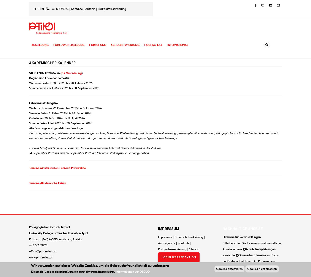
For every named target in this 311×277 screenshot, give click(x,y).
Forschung (101, 45)
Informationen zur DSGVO (133, 272)
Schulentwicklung (129, 45)
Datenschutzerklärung (189, 237)
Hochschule (158, 45)
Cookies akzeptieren (229, 269)
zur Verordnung (71, 73)
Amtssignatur (167, 243)
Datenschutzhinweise (252, 255)
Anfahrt (90, 9)
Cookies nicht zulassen (262, 269)
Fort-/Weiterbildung (70, 45)
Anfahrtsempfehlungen (261, 249)
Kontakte (77, 9)
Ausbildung (40, 45)
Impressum (165, 237)
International (184, 45)
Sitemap (194, 249)
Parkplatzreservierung (112, 9)
